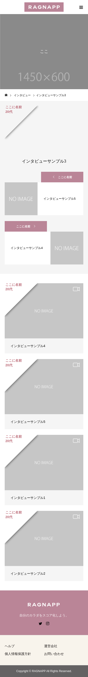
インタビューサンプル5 (28, 422)
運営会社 (50, 646)
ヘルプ (10, 646)
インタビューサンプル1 (28, 498)
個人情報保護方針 (18, 654)
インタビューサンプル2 (28, 573)
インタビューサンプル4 (28, 346)
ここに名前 (65, 177)
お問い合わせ (54, 654)
